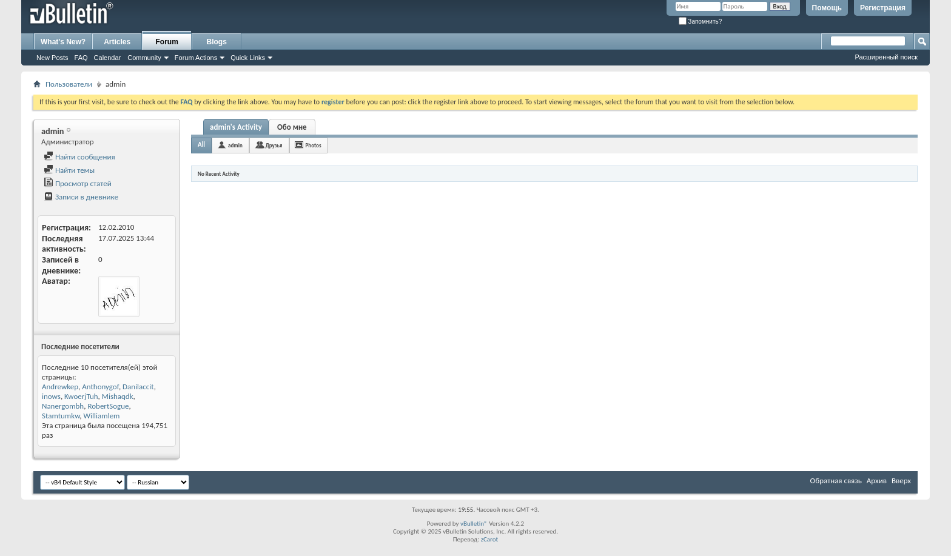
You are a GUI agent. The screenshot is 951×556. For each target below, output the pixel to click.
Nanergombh (63, 405)
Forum (167, 42)
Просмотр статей (78, 183)
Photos (313, 145)
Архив (877, 480)
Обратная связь (836, 480)
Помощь (827, 8)
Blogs (217, 42)
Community (144, 57)
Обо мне (292, 127)
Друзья (274, 145)
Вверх (901, 480)
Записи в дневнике (81, 196)
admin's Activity (236, 127)
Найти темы (69, 170)
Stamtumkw (60, 415)
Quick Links (247, 57)
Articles (117, 42)
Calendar (107, 57)
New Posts (52, 57)
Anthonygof (100, 386)
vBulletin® (474, 524)
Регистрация (883, 8)
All (201, 145)
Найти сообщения (79, 156)
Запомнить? (700, 21)
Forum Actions (196, 57)
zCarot (490, 539)
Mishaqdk (117, 396)
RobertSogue (108, 405)
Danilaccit (138, 386)
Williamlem (102, 415)
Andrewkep (60, 386)
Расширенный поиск (886, 57)
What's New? (63, 42)
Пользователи (68, 84)
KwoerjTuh (81, 396)
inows (51, 396)
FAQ (81, 57)
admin (235, 145)
